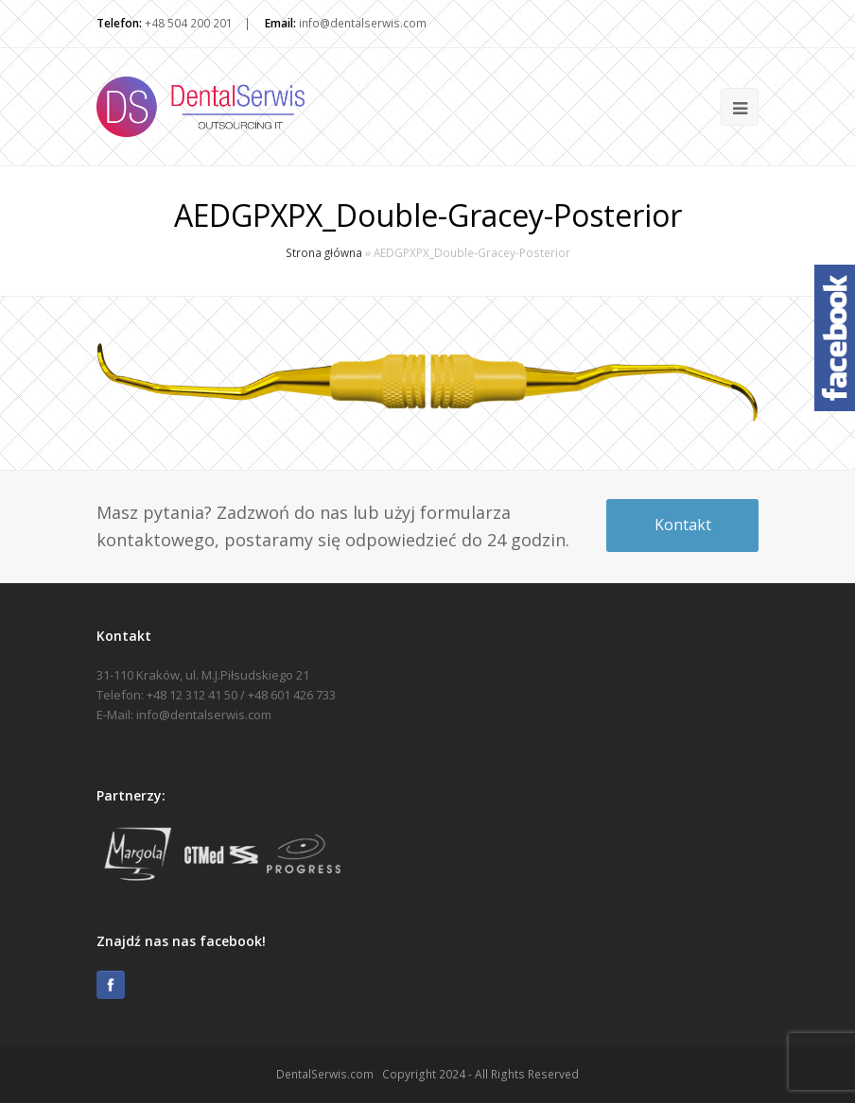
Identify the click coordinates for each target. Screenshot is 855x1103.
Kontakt (682, 524)
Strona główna (324, 252)
